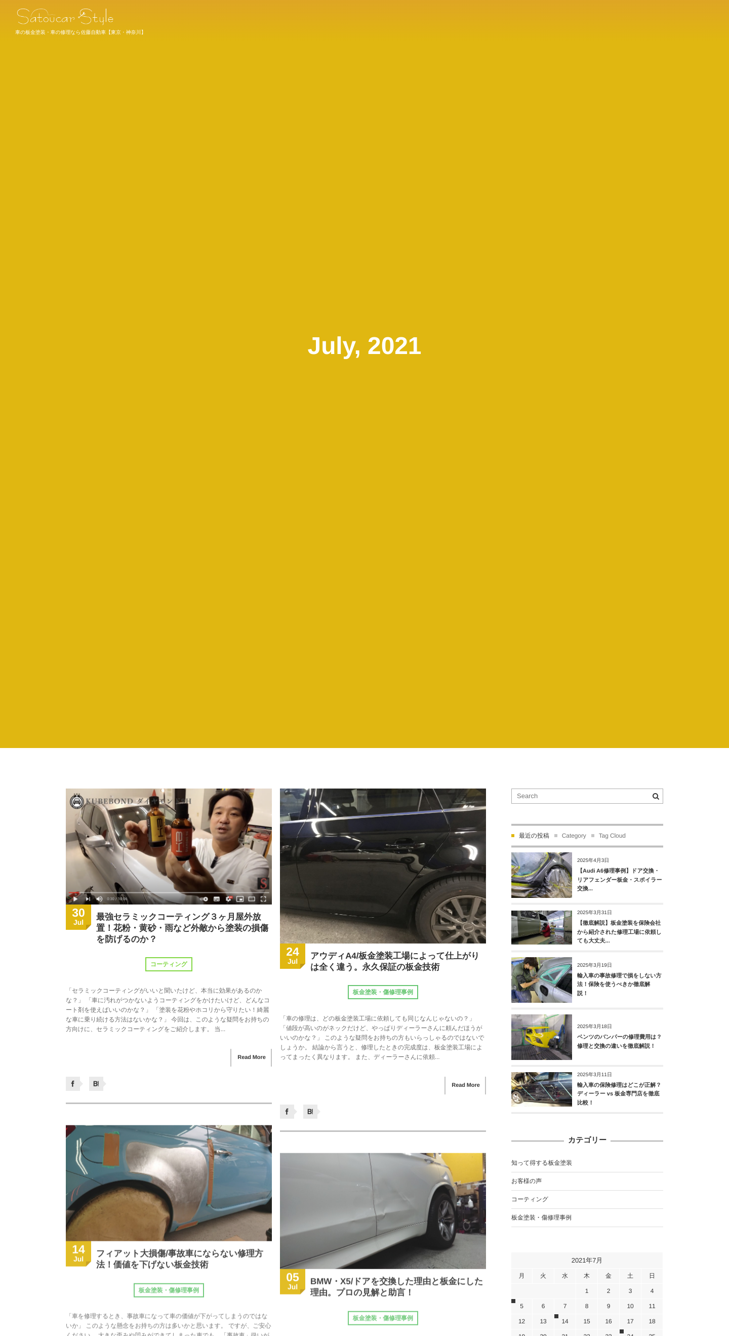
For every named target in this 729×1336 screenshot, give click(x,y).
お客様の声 (526, 1181)
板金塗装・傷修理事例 (383, 992)
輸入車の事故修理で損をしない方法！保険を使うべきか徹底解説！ (619, 985)
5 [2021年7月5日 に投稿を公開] (521, 1306)
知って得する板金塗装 (541, 1162)
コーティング (168, 964)
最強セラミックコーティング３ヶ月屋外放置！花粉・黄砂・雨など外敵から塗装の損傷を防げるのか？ (182, 928)
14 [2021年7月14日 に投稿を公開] (564, 1321)
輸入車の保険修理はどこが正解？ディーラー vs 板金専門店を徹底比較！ (619, 1094)
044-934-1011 (692, 20)
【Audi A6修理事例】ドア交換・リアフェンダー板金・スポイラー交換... (619, 880)
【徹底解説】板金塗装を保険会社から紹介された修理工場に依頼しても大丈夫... (619, 932)
